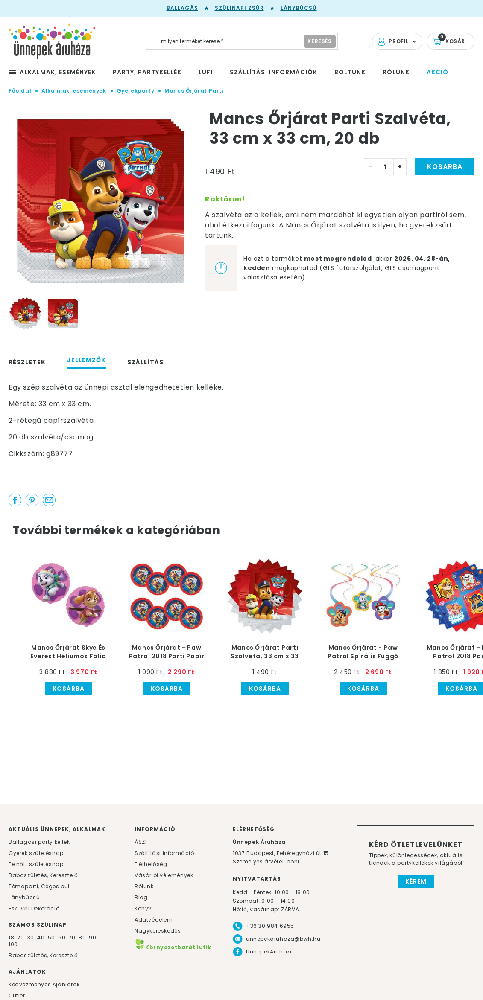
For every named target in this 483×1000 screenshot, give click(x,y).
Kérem (416, 881)
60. (63, 937)
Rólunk (144, 886)
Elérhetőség (151, 864)
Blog (141, 897)
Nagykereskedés (158, 930)
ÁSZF (141, 842)
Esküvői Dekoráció (34, 908)
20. (21, 937)
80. (84, 937)
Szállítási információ (164, 853)
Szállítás (145, 362)
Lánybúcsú (299, 8)
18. (12, 937)
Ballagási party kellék (39, 842)
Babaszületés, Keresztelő (43, 875)
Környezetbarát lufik (173, 947)
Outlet (17, 995)
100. (14, 944)
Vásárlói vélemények (164, 875)
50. (53, 937)
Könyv (143, 908)
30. (31, 937)
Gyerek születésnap (36, 853)
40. (41, 937)
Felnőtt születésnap (36, 864)
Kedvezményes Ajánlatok (44, 984)
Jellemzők (86, 360)
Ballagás (182, 8)
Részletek (27, 362)
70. (74, 937)
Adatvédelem (154, 919)
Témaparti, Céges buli (40, 886)
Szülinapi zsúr (239, 8)
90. (93, 937)
